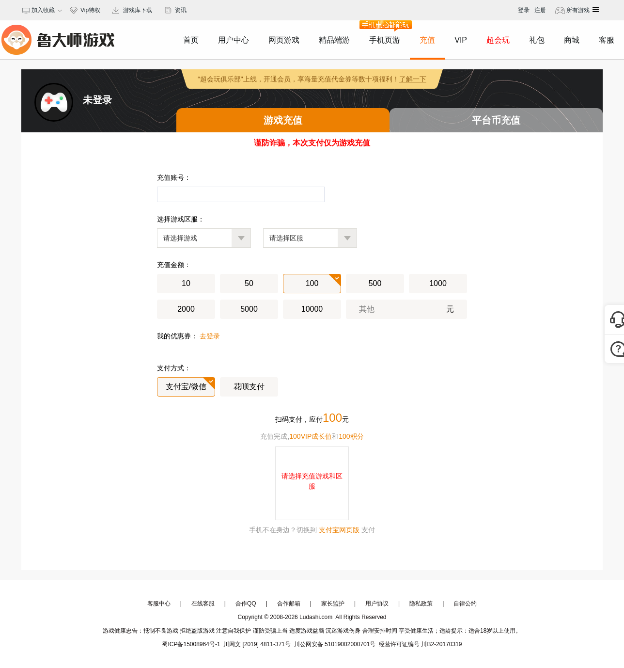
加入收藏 (42, 10)
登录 (524, 10)
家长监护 (332, 603)
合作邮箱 (288, 603)
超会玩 (498, 40)
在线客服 (203, 603)
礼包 (537, 40)
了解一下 (412, 79)
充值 (427, 40)
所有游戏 (577, 10)
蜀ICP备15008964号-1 (191, 644)
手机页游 (384, 32)
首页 (191, 40)
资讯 (181, 10)
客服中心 (159, 603)
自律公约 (465, 603)
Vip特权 (90, 10)
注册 (540, 10)
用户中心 (233, 40)
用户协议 (377, 603)
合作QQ (245, 603)
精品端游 (334, 40)
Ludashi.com (316, 617)
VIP (460, 40)
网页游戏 (283, 40)
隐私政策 (421, 603)
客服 (606, 40)
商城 (571, 40)
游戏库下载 (137, 10)
